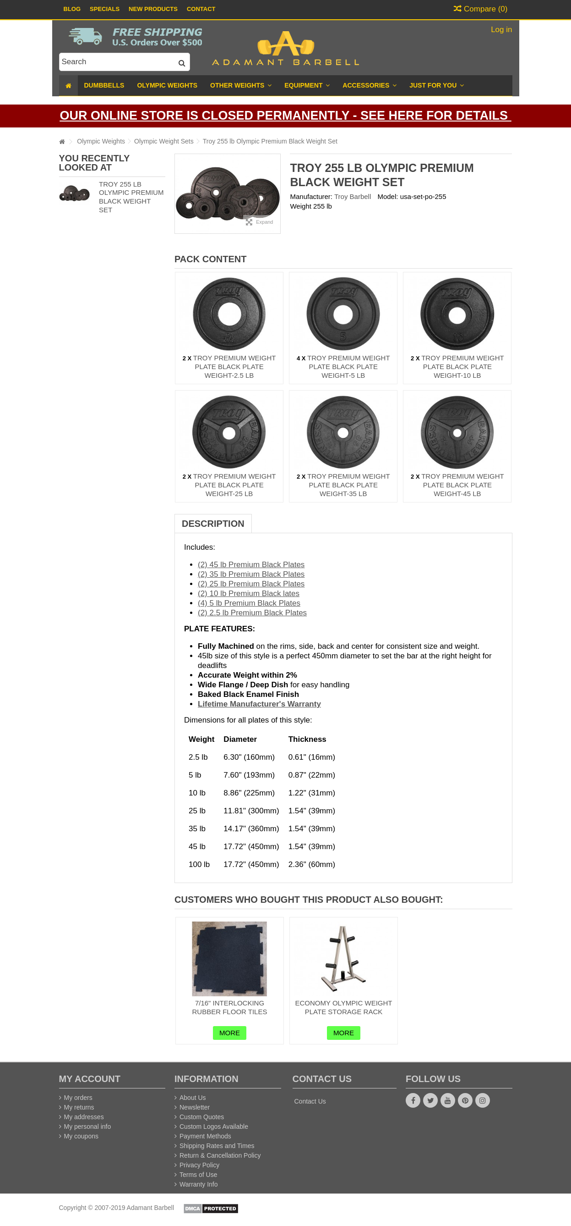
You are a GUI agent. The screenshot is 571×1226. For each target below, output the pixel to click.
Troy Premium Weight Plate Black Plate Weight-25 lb (234, 484)
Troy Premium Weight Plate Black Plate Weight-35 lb (348, 484)
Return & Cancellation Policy (220, 1155)
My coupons (81, 1136)
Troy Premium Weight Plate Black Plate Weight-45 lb (462, 484)
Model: (387, 196)
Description (213, 524)
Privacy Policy (199, 1165)
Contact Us (310, 1101)
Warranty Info (198, 1184)
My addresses (84, 1117)
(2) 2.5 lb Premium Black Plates (252, 612)
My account (89, 1079)
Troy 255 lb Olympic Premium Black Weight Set (131, 197)
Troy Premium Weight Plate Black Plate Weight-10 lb (462, 366)
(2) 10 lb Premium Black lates (248, 593)
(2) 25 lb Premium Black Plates (251, 584)
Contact (201, 9)
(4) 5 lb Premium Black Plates (249, 603)
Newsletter (194, 1107)
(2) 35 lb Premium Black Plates (251, 574)
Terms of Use (198, 1174)
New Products (153, 9)
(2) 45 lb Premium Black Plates (251, 564)
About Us (192, 1097)
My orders (78, 1097)
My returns (79, 1107)
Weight (300, 206)
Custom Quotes (201, 1117)
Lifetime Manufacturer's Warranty (259, 704)
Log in (500, 29)
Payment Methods (205, 1136)
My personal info (87, 1126)
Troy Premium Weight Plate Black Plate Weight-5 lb (348, 366)
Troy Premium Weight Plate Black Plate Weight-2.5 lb (234, 366)
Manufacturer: (311, 196)
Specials (105, 9)
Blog (72, 9)
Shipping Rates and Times (216, 1145)
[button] (436, 85)
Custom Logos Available (213, 1126)
